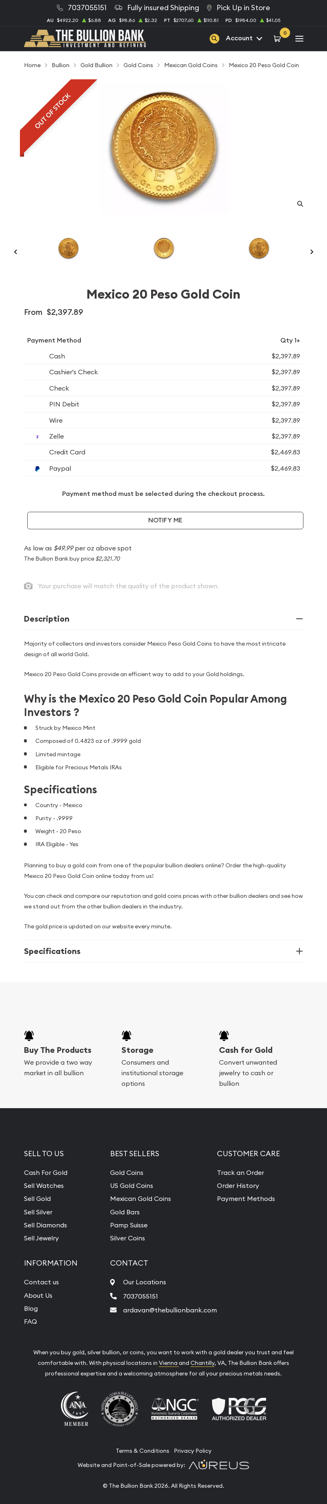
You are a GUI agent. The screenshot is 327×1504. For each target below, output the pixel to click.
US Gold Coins (131, 1185)
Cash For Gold (45, 1172)
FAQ (30, 1321)
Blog (31, 1308)
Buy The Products (57, 1050)
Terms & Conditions (142, 1450)
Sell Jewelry (41, 1238)
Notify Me (165, 520)
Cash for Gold (246, 1050)
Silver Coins (127, 1238)
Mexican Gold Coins (140, 1198)
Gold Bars (125, 1212)
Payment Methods (246, 1198)
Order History (238, 1185)
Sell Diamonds (45, 1225)
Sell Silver (38, 1212)
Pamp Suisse (128, 1225)
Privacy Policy (193, 1450)
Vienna (169, 1362)
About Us (38, 1295)
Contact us (41, 1282)
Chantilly (202, 1362)
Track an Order (240, 1172)
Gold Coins (126, 1172)
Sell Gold (37, 1198)
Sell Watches (44, 1185)
